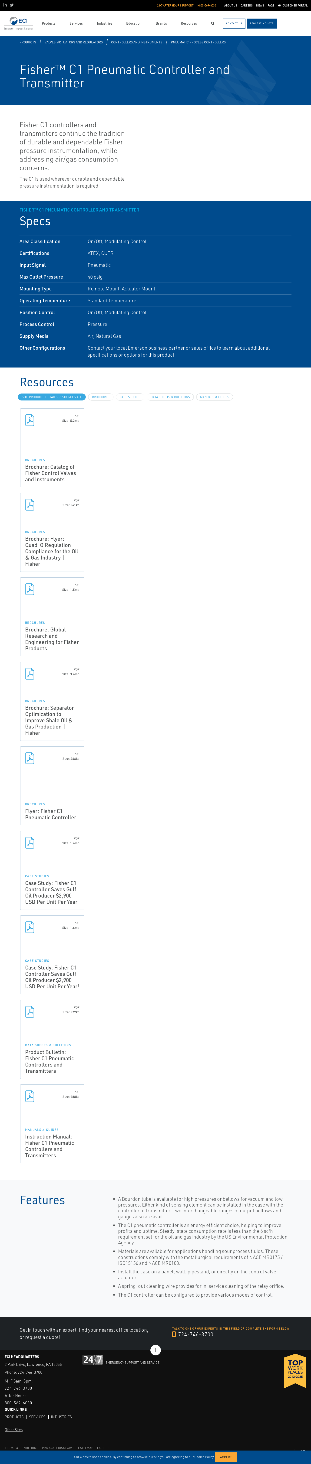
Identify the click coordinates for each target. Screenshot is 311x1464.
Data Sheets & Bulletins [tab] (170, 397)
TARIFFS (103, 1447)
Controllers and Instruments (136, 42)
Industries (61, 1416)
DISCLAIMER (67, 1447)
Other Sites (14, 1429)
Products (28, 42)
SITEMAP (86, 1447)
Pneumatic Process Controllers (198, 42)
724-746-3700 (193, 1334)
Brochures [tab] (100, 397)
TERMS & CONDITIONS (22, 1447)
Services (37, 1416)
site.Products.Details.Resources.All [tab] (52, 397)
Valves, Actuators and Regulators (74, 42)
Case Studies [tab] (130, 397)
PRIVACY (48, 1447)
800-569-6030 (18, 1402)
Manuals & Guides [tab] (214, 397)
